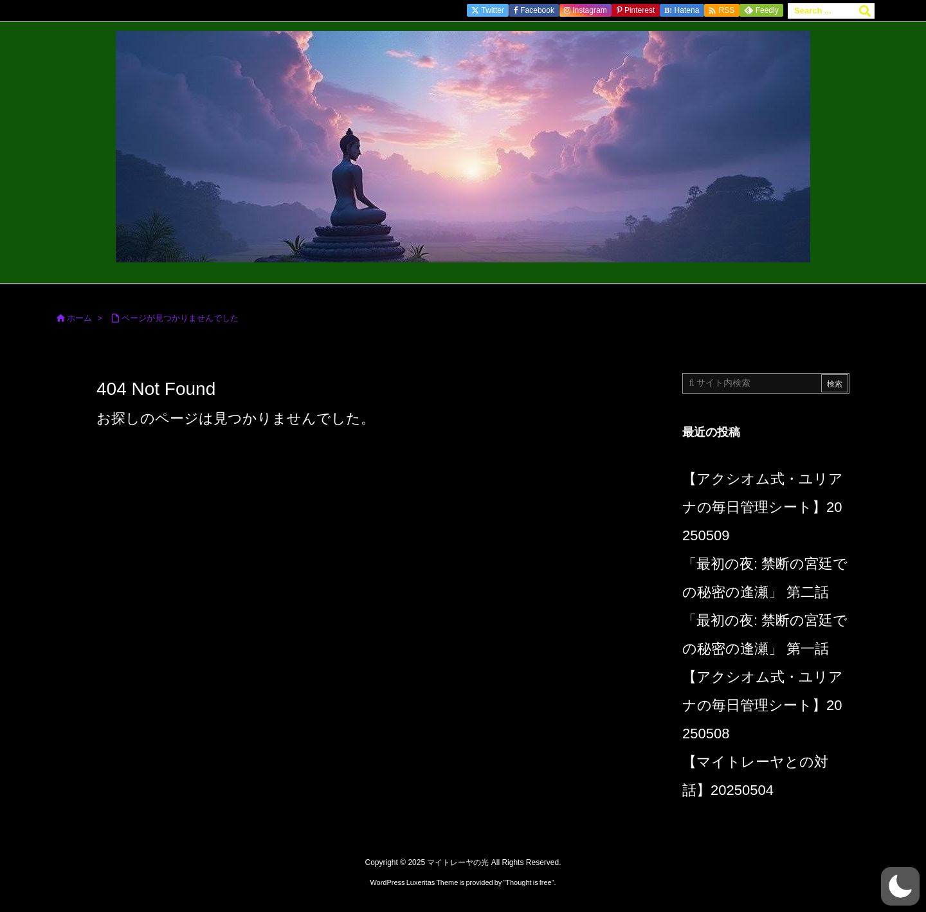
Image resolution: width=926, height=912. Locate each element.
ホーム (79, 318)
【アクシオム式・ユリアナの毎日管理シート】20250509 (762, 507)
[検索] (865, 11)
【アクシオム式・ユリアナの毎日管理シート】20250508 (762, 705)
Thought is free (528, 882)
